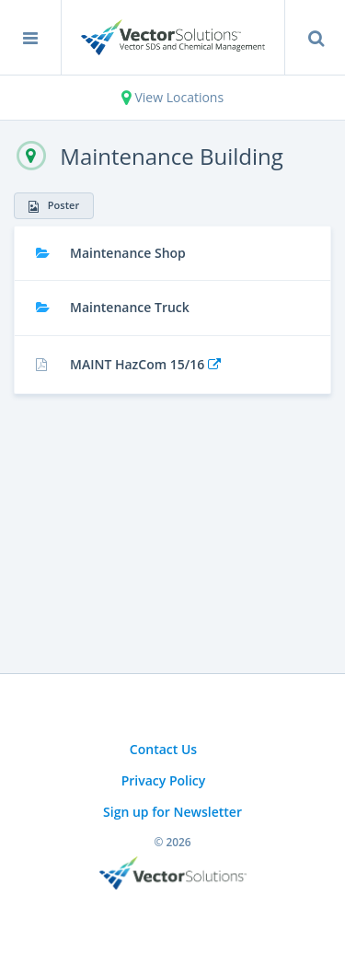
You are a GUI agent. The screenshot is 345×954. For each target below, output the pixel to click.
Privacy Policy (163, 780)
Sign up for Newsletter (172, 811)
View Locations (172, 97)
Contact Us (163, 749)
